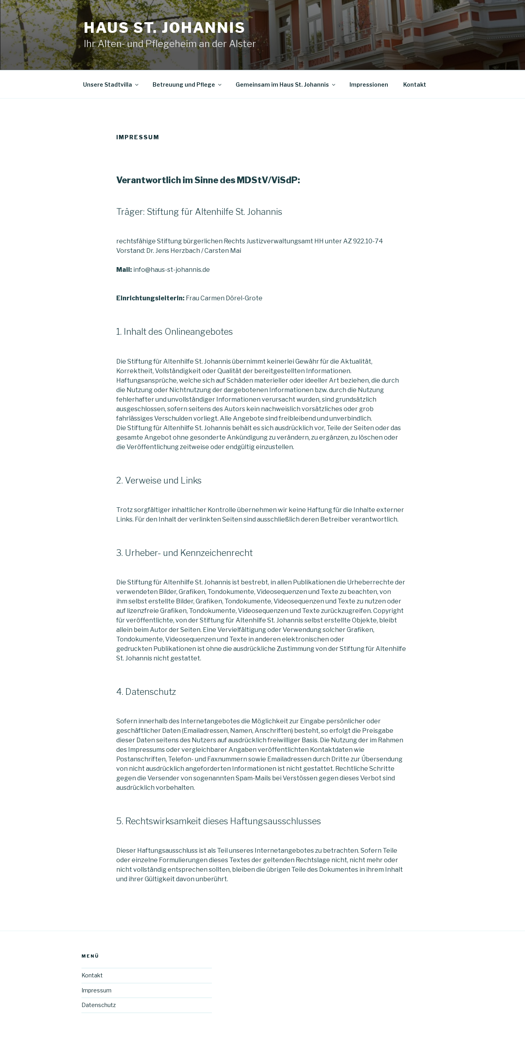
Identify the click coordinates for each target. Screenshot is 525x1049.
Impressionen (368, 84)
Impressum (96, 990)
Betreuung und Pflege (188, 84)
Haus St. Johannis (165, 27)
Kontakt (414, 84)
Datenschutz (98, 1005)
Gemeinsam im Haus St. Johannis (286, 84)
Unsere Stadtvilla (111, 84)
